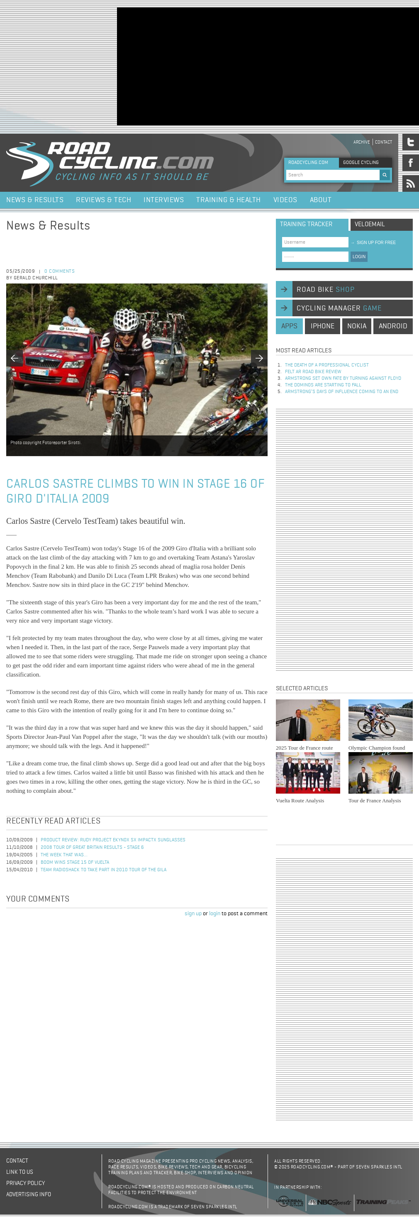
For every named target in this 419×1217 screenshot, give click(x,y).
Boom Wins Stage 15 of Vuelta (75, 862)
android (393, 326)
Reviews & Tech (103, 200)
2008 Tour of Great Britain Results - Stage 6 (92, 847)
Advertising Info (28, 1194)
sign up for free (373, 242)
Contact (383, 142)
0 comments (59, 271)
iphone (322, 326)
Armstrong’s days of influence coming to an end (341, 391)
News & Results (34, 200)
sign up (193, 913)
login (214, 913)
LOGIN (359, 256)
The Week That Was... (64, 855)
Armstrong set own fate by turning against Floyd (343, 378)
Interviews (164, 200)
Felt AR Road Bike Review (313, 371)
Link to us (19, 1172)
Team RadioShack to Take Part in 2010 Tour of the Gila (103, 870)
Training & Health (228, 200)
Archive (361, 142)
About (321, 200)
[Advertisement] (237, 65)
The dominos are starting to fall (323, 385)
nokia (356, 326)
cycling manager (339, 308)
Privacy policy (25, 1183)
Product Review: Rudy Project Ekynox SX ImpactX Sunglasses (113, 840)
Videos (285, 200)
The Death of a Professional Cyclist (327, 365)
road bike (326, 289)
